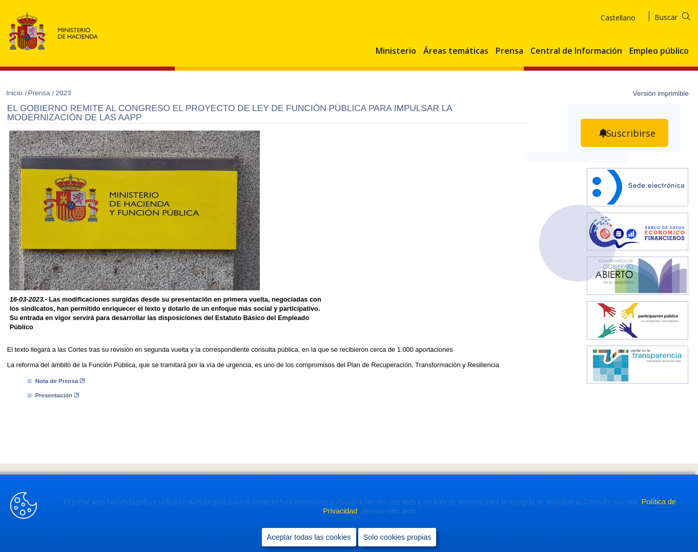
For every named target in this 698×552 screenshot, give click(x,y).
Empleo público (659, 51)
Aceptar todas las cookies (309, 537)
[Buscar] (678, 16)
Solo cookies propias (397, 537)
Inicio (15, 93)
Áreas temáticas (455, 51)
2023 (63, 93)
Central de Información (576, 51)
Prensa (509, 51)
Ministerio (396, 51)
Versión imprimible (661, 93)
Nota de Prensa (60, 381)
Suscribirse (630, 133)
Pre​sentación (57, 395)
